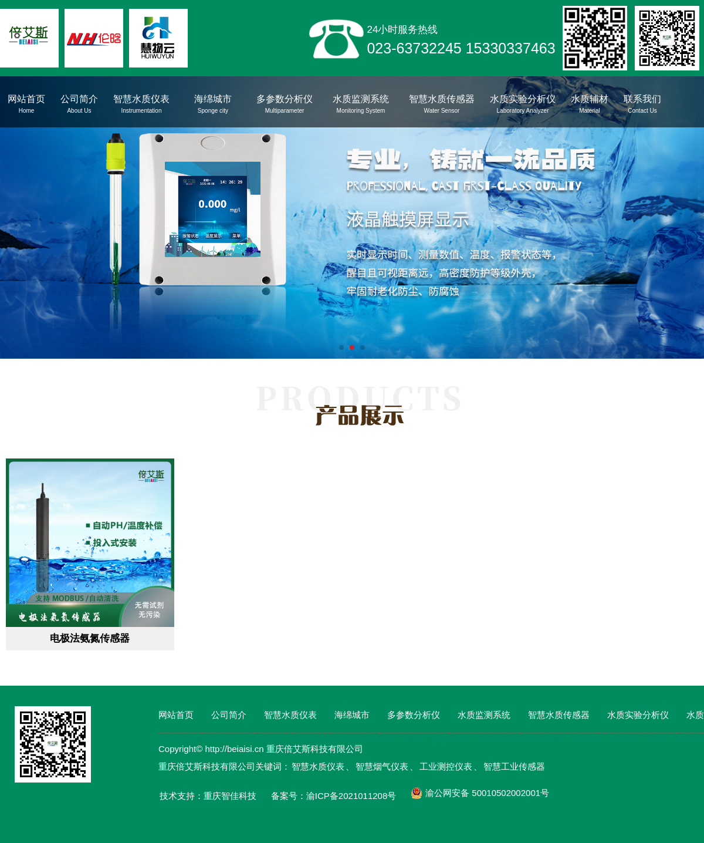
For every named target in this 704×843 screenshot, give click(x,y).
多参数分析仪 (413, 715)
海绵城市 (352, 715)
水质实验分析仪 (638, 715)
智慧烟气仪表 (382, 766)
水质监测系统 (484, 715)
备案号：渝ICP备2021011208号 (333, 796)
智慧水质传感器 (559, 715)
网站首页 (176, 715)
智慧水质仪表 (290, 715)
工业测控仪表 (445, 766)
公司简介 (228, 715)
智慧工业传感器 (514, 766)
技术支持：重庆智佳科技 (208, 796)
